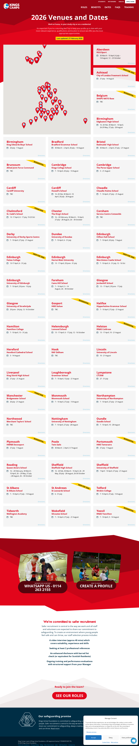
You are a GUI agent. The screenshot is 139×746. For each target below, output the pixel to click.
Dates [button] (108, 7)
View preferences (128, 738)
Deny (111, 738)
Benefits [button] (96, 7)
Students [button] (101, 1)
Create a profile (96, 585)
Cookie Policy (106, 742)
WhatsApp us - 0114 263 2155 (43, 587)
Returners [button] (112, 1)
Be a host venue (49, 745)
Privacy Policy (35, 745)
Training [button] (129, 7)
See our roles (69, 695)
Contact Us (72, 745)
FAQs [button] (117, 7)
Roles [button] (84, 7)
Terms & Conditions (23, 745)
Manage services (91, 732)
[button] (44, 46)
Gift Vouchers (63, 745)
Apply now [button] (130, 1)
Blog (41, 745)
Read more (55, 728)
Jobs (56, 745)
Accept (93, 738)
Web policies (114, 742)
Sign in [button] (121, 1)
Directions (131, 63)
